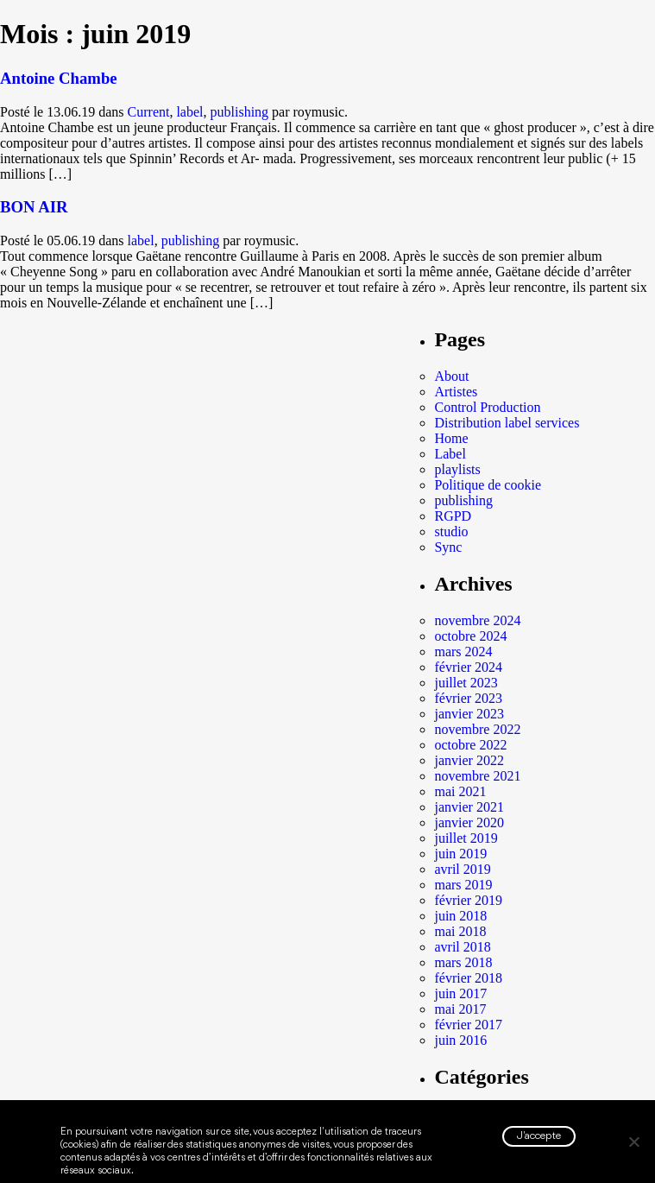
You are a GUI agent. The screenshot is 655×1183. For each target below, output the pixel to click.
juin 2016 (460, 1040)
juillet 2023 (465, 682)
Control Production (487, 407)
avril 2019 (462, 869)
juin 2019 (460, 853)
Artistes (455, 391)
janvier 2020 (468, 822)
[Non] (633, 1141)
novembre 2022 (477, 729)
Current (149, 111)
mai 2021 (460, 791)
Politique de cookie (487, 485)
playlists (457, 469)
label (189, 111)
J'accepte (539, 1136)
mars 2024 (463, 651)
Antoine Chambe (58, 78)
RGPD (452, 516)
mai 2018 (460, 931)
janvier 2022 (468, 760)
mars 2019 (463, 884)
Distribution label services (506, 422)
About (451, 376)
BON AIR (33, 207)
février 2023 (468, 698)
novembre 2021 (477, 776)
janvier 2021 (468, 807)
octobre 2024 (470, 636)
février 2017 (468, 1024)
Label (449, 453)
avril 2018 (462, 946)
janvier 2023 (468, 713)
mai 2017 (460, 1009)
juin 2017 (460, 993)
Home (451, 438)
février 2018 (468, 978)
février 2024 (468, 667)
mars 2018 (463, 962)
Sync (448, 547)
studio (451, 531)
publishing (240, 111)
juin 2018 (460, 915)
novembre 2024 (477, 620)
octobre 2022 (470, 744)
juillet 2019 (465, 838)
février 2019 (468, 900)
